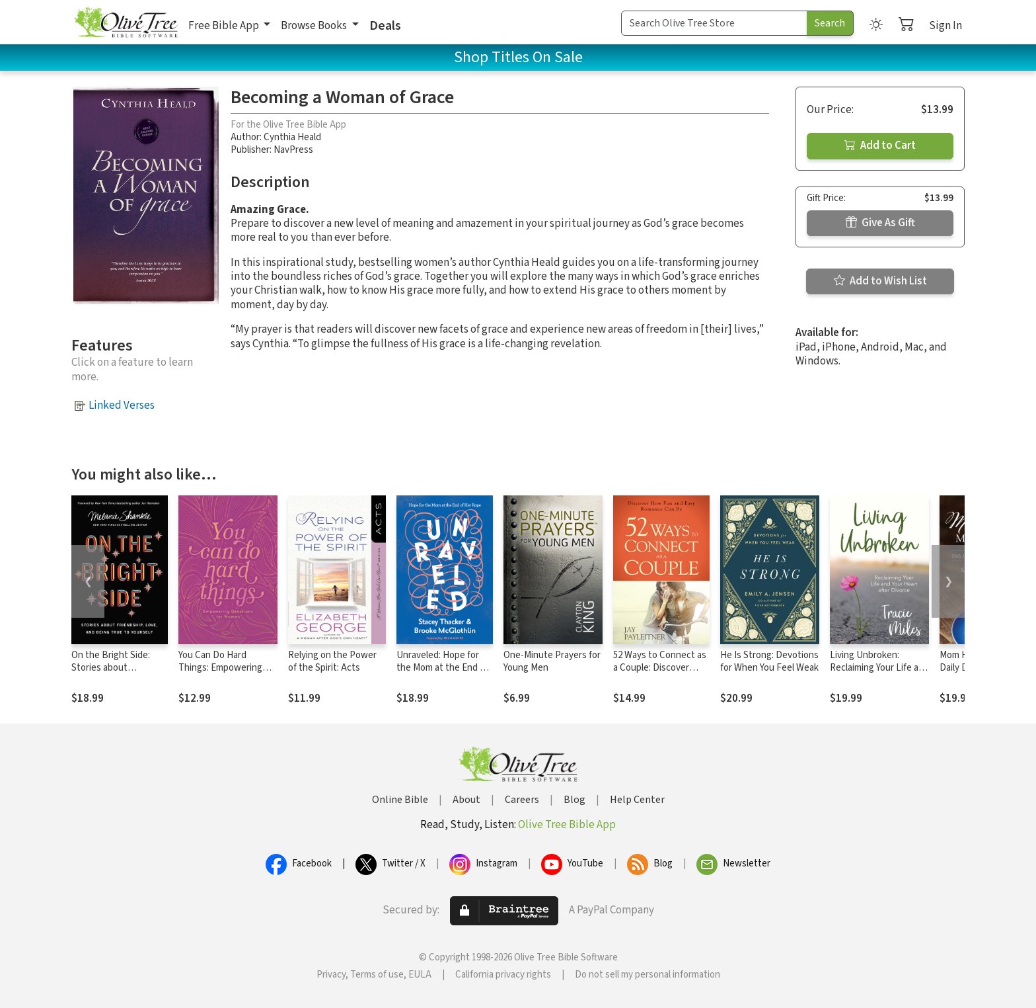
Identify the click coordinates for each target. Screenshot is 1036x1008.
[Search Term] (714, 23)
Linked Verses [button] (122, 405)
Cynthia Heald (292, 137)
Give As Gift (880, 223)
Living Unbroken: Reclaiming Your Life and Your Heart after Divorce (879, 667)
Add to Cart (880, 145)
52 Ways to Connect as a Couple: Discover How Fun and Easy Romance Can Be (659, 674)
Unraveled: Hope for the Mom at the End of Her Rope (442, 667)
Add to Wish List (880, 281)
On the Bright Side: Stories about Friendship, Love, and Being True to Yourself (117, 674)
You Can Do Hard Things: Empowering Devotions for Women (223, 667)
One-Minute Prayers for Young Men (552, 661)
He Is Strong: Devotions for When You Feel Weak (769, 661)
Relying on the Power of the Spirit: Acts (332, 661)
